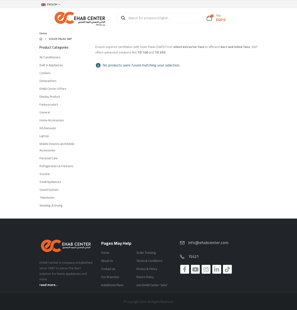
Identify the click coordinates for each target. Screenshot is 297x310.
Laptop (44, 136)
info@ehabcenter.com (208, 242)
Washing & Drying (50, 205)
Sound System (49, 190)
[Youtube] (195, 269)
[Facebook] (184, 269)
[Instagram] (206, 269)
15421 (193, 256)
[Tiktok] (227, 269)
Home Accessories (51, 120)
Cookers (45, 73)
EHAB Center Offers (52, 89)
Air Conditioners (49, 57)
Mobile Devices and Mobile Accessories (56, 147)
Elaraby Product (49, 97)
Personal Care (48, 158)
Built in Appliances (51, 65)
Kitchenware (47, 128)
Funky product (48, 104)
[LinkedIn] (216, 269)
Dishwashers (47, 81)
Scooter (44, 174)
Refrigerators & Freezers (56, 166)
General (44, 112)
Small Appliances (50, 182)
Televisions (46, 197)
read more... (48, 285)
